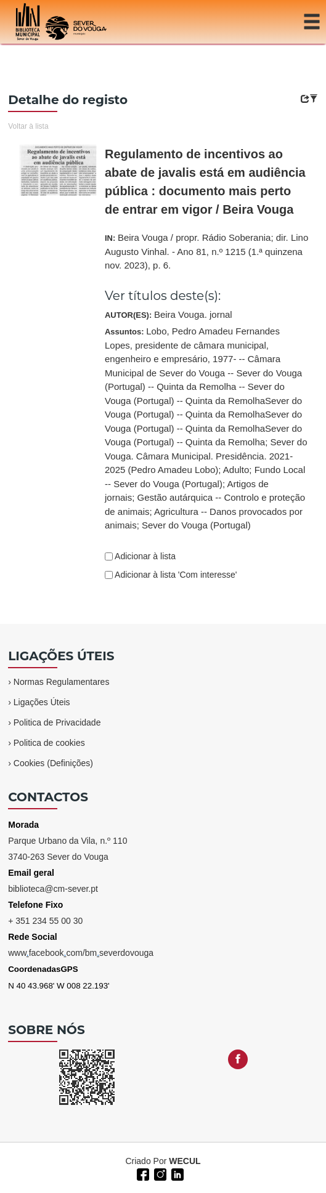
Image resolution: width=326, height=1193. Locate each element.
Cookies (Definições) (53, 763)
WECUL (184, 1161)
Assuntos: (206, 428)
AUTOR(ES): (168, 314)
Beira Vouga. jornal (193, 314)
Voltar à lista (28, 126)
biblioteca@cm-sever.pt (53, 889)
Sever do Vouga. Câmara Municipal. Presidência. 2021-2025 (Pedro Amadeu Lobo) (206, 456)
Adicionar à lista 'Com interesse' (175, 575)
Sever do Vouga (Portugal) (196, 525)
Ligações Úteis (42, 702)
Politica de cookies (49, 743)
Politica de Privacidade (57, 722)
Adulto (236, 469)
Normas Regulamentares (62, 682)
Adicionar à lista (144, 556)
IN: (206, 251)
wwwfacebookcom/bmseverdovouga (80, 953)
